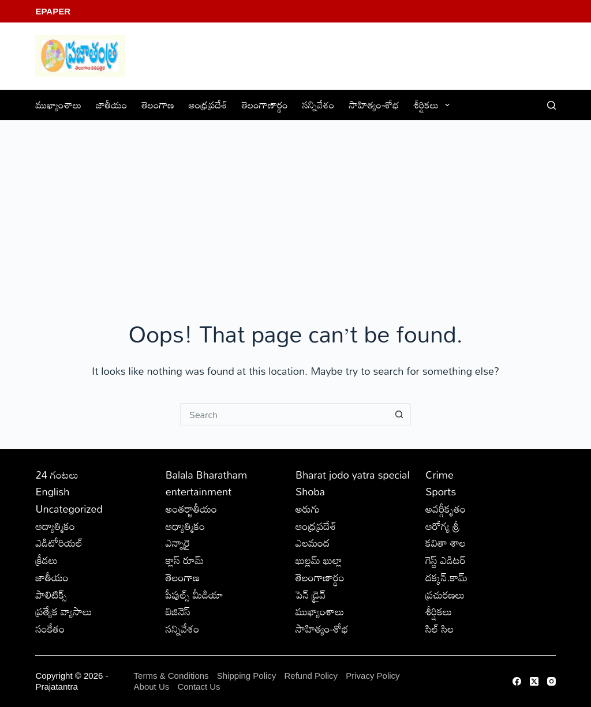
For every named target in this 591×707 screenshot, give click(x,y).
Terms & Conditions (171, 675)
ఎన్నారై (178, 542)
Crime (439, 474)
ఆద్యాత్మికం (55, 526)
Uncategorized (68, 508)
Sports (440, 491)
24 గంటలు (56, 474)
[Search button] (399, 414)
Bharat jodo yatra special (353, 474)
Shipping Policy (246, 675)
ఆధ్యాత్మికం (185, 526)
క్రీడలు (46, 560)
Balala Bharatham (206, 474)
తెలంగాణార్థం (265, 104)
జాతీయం (111, 104)
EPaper (52, 11)
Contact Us (198, 686)
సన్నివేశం (318, 104)
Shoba (310, 491)
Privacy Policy (372, 675)
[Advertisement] (295, 207)
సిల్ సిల (439, 628)
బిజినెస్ (178, 611)
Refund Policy (311, 675)
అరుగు (308, 508)
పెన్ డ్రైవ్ (311, 594)
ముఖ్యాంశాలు (58, 104)
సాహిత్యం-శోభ (374, 104)
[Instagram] (551, 681)
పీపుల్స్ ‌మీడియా (194, 594)
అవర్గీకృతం (445, 508)
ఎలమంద (313, 542)
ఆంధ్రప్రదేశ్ (208, 104)
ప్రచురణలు (445, 594)
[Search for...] (284, 414)
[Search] (551, 105)
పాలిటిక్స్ (51, 594)
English (52, 491)
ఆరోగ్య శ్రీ (442, 526)
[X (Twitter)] (534, 681)
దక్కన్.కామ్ (446, 577)
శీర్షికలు (434, 104)
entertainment (199, 491)
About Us (152, 686)
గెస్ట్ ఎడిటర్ (445, 560)
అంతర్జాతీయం (191, 508)
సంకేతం (50, 628)
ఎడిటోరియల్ (59, 542)
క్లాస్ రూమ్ (185, 560)
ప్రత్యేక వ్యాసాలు (63, 611)
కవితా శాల (445, 542)
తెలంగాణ (157, 104)
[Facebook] (517, 681)
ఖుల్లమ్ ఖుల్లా (319, 560)
